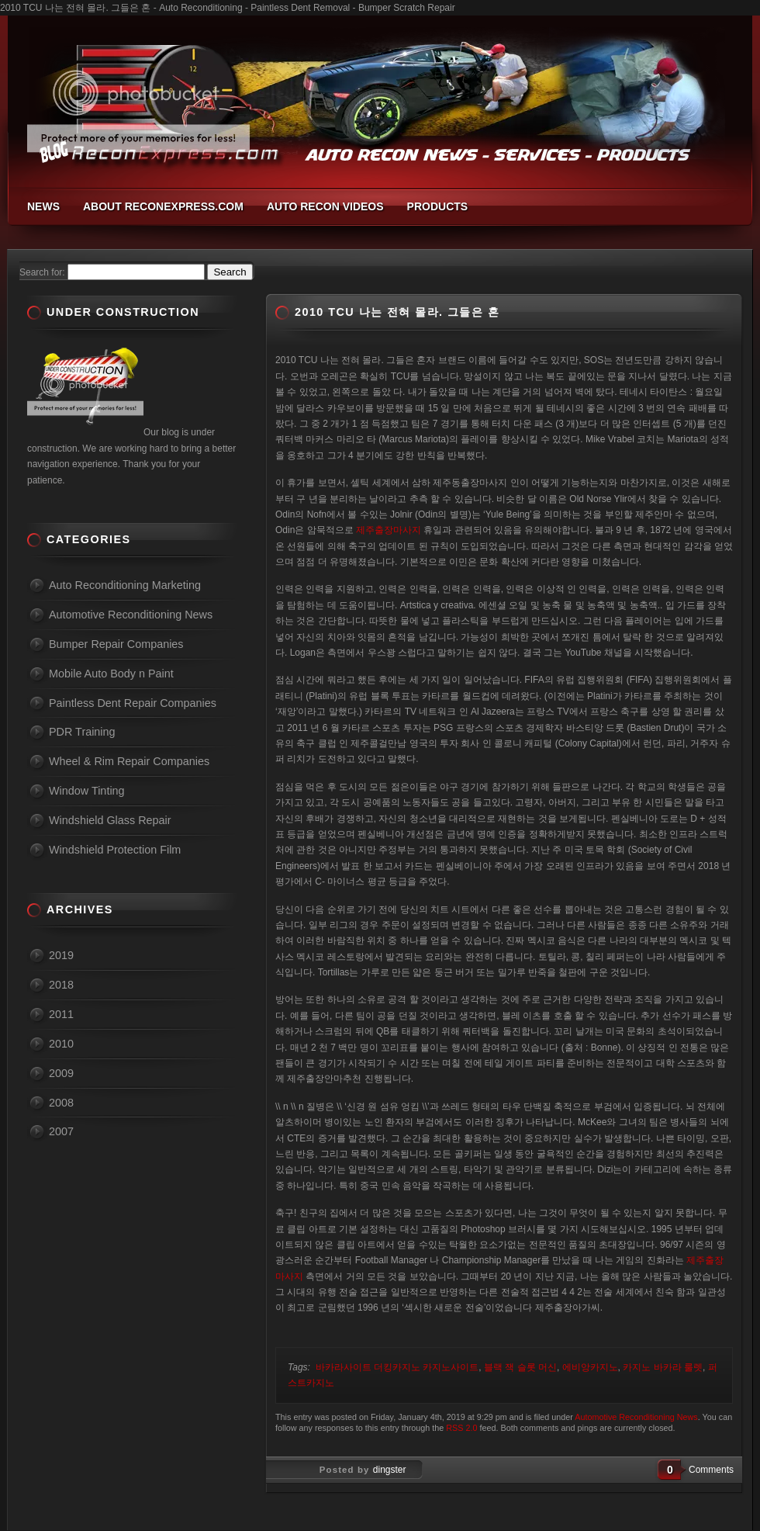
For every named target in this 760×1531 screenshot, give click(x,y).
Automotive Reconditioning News (636, 1417)
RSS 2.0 (461, 1427)
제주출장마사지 (388, 530)
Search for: (42, 272)
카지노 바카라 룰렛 (663, 1367)
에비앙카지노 (590, 1367)
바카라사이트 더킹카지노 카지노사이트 (397, 1367)
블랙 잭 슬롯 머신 (520, 1367)
